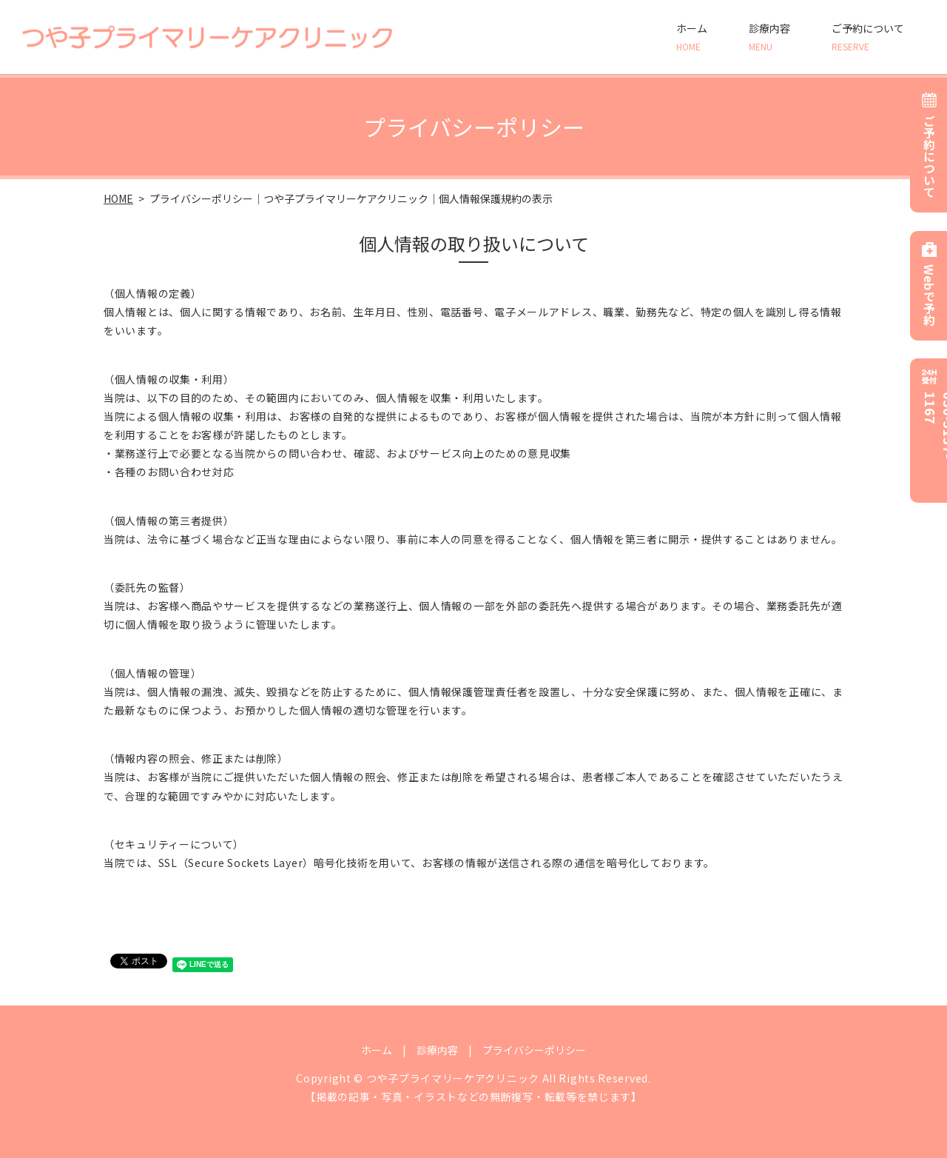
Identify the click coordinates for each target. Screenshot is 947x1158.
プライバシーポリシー (534, 1049)
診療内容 (769, 37)
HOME (118, 198)
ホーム (691, 37)
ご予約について (868, 37)
